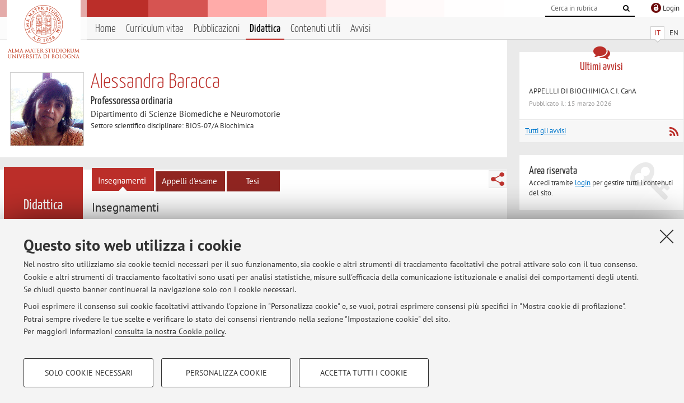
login (583, 183)
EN (673, 33)
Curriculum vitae (155, 29)
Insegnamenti (122, 180)
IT (657, 33)
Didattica (265, 29)
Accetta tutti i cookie (363, 373)
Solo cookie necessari (89, 373)
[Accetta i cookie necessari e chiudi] (667, 236)
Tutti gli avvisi (545, 130)
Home (105, 29)
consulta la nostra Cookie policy (169, 331)
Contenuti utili (315, 29)
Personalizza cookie (226, 373)
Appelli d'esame (189, 181)
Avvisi (360, 29)
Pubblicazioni (217, 29)
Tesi (252, 181)
